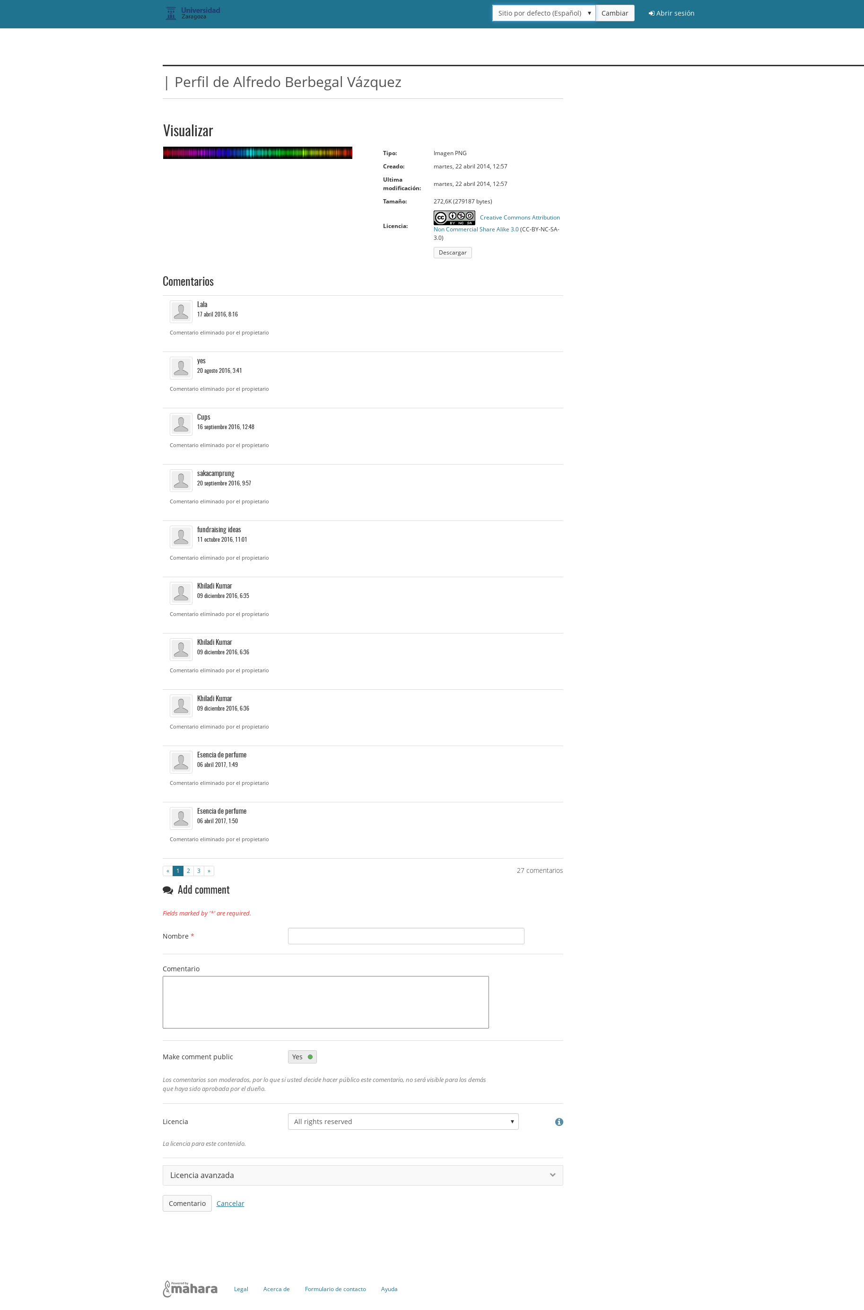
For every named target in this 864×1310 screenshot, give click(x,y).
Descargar (453, 252)
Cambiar (615, 13)
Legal (241, 1289)
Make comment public (198, 1056)
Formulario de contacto (335, 1289)
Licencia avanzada (363, 1175)
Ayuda (389, 1289)
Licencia (175, 1121)
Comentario (181, 968)
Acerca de (276, 1289)
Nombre (178, 936)
